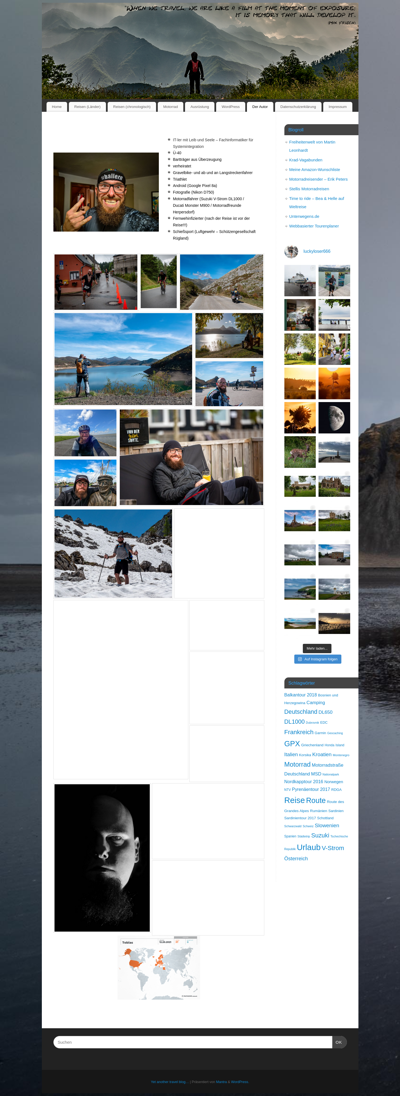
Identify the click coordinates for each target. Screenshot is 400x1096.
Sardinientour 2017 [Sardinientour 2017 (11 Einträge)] (300, 818)
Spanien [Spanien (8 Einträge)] (290, 836)
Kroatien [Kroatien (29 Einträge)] (321, 754)
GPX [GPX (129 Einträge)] (292, 743)
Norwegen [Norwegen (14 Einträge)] (333, 781)
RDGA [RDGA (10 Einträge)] (336, 790)
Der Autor (260, 107)
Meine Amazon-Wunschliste (314, 169)
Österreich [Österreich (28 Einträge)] (296, 858)
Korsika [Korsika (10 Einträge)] (305, 755)
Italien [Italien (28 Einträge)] (291, 754)
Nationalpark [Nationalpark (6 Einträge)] (331, 774)
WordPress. (240, 1082)
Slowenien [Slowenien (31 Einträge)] (327, 825)
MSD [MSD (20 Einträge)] (316, 774)
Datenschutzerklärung (298, 107)
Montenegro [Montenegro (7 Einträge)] (341, 755)
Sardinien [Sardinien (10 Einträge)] (336, 811)
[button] (96, 282)
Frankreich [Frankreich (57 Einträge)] (299, 732)
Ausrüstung (200, 107)
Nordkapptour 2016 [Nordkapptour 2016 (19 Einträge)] (303, 781)
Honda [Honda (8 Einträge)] (329, 745)
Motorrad (170, 107)
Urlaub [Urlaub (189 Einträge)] (308, 847)
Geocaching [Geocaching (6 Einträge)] (335, 733)
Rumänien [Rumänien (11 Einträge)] (318, 811)
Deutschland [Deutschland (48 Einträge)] (300, 711)
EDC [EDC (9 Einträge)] (324, 723)
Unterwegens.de (304, 216)
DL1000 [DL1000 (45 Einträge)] (294, 721)
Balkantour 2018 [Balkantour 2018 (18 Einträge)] (300, 694)
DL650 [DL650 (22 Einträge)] (326, 712)
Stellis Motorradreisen (309, 188)
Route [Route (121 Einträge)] (316, 800)
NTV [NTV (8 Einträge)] (287, 790)
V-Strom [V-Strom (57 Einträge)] (333, 848)
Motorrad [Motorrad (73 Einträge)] (297, 764)
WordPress (231, 107)
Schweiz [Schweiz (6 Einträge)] (308, 826)
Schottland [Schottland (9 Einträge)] (325, 818)
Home (56, 107)
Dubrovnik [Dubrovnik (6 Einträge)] (312, 722)
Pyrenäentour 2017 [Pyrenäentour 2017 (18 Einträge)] (311, 789)
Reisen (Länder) (87, 107)
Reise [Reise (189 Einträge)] (294, 800)
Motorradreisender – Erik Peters (318, 179)
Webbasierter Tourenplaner (314, 226)
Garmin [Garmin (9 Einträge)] (320, 733)
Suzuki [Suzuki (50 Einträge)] (320, 835)
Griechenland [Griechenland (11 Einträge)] (312, 745)
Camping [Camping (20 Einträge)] (315, 702)
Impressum (338, 107)
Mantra (221, 1082)
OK (337, 1041)
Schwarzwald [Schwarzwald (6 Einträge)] (293, 826)
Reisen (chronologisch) (132, 107)
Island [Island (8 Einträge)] (340, 745)
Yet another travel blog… (170, 1082)
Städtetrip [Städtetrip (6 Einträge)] (304, 836)
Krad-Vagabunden (306, 160)
